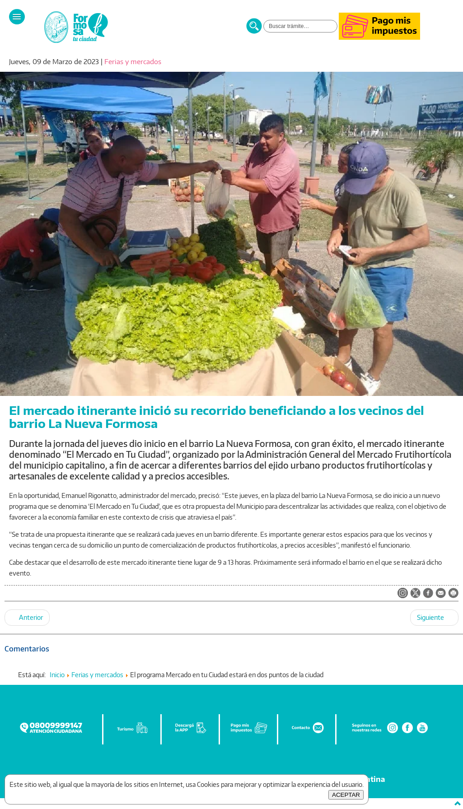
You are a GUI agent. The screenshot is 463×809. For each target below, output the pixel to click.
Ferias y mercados (132, 61)
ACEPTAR (346, 794)
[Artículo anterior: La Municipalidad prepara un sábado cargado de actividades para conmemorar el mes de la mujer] (27, 617)
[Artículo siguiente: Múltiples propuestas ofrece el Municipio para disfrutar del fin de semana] (434, 617)
